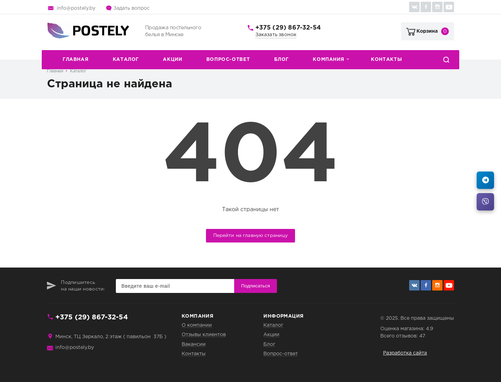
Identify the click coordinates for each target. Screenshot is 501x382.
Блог (281, 59)
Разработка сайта (405, 353)
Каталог (126, 59)
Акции (172, 59)
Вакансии (194, 344)
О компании (197, 325)
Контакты (386, 59)
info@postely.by (76, 8)
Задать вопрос (131, 8)
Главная (75, 59)
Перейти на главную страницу (250, 235)
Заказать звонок (276, 35)
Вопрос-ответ (228, 59)
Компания (328, 59)
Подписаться (255, 285)
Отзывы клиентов (204, 335)
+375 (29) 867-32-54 (288, 28)
